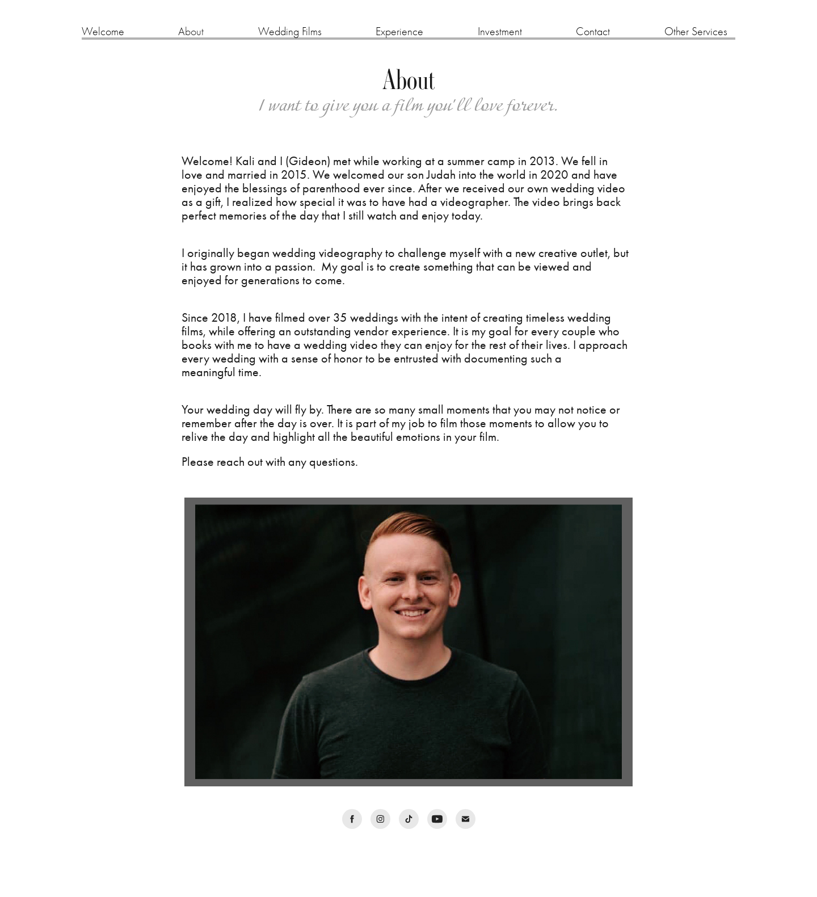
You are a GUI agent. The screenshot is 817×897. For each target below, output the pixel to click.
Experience (399, 31)
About (191, 31)
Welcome (103, 31)
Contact (593, 31)
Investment (500, 31)
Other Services (695, 31)
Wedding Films (290, 31)
